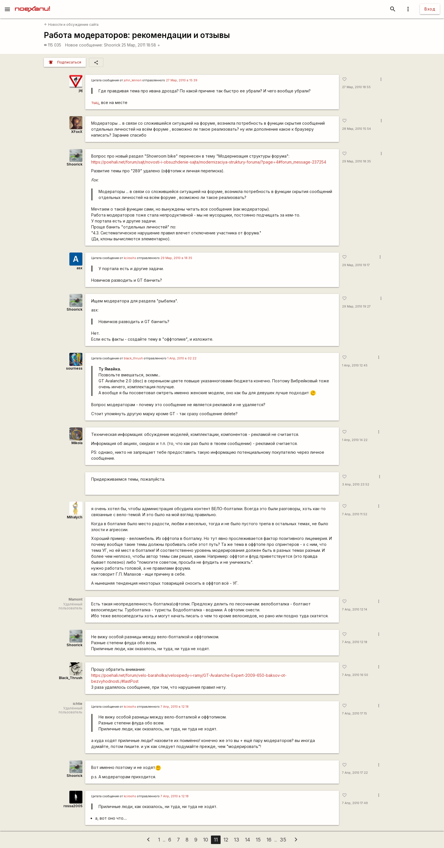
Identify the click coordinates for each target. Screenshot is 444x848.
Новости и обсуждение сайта (71, 24)
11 (216, 840)
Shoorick (112, 45)
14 (247, 840)
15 (258, 840)
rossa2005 (72, 806)
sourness (74, 368)
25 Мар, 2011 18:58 (140, 45)
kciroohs (130, 258)
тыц (95, 102)
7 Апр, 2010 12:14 (354, 609)
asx (79, 268)
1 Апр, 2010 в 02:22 (182, 358)
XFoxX (76, 132)
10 (205, 840)
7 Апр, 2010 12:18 (354, 642)
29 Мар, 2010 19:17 (356, 265)
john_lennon (133, 80)
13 (236, 840)
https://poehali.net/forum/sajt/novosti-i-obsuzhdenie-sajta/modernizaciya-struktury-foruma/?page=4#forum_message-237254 (208, 162)
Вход (429, 9)
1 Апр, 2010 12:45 (355, 365)
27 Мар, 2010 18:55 (356, 87)
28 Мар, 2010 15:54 (356, 129)
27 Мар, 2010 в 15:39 (181, 80)
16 (269, 840)
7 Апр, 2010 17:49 (355, 803)
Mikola (76, 443)
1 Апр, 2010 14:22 (355, 440)
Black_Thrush (70, 678)
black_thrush (133, 358)
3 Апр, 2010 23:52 (355, 484)
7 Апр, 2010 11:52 (354, 514)
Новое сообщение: (84, 45)
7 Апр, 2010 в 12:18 (175, 707)
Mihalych (74, 517)
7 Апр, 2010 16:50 (355, 675)
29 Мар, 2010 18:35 (356, 161)
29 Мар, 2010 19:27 (356, 306)
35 (283, 840)
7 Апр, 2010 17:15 (354, 713)
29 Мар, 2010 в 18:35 (176, 258)
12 (225, 840)
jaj (80, 90)
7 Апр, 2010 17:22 (355, 773)
